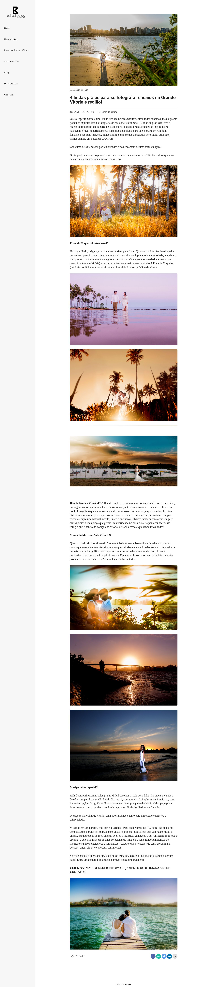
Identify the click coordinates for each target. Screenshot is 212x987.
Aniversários (11, 61)
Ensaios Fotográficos (16, 50)
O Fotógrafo (11, 84)
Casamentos (11, 39)
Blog (7, 73)
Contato (8, 95)
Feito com (123, 985)
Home (7, 28)
